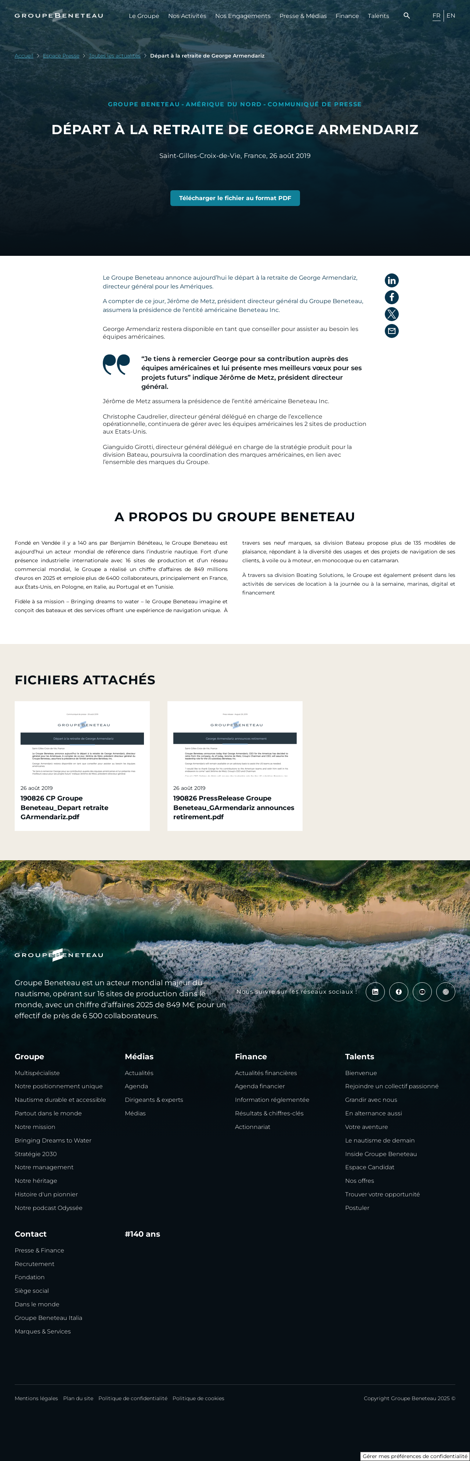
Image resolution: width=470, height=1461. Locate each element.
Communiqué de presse (315, 104)
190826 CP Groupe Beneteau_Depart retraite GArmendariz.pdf (64, 807)
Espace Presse (61, 55)
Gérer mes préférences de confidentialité (415, 1456)
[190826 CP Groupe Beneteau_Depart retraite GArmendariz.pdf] (235, 198)
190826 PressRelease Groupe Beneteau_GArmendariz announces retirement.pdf (233, 807)
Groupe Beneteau (144, 104)
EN (450, 15)
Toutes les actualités (115, 55)
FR (437, 15)
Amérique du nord (224, 104)
